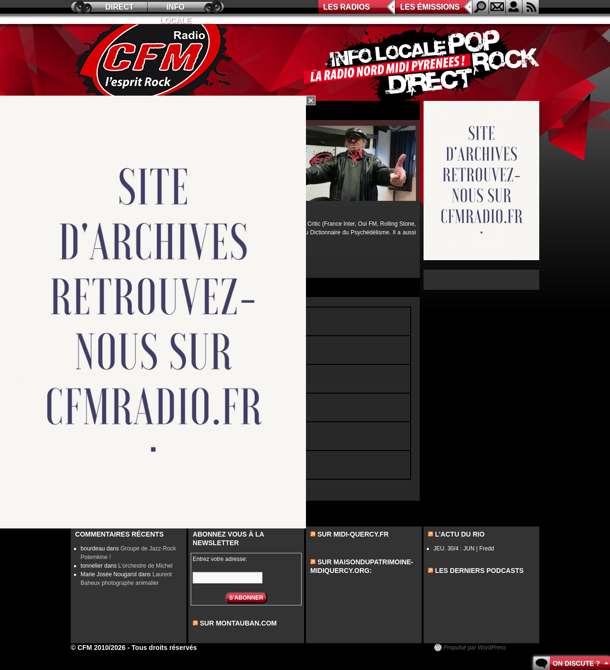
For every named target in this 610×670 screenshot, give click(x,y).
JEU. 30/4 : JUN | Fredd (464, 548)
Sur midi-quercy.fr (353, 534)
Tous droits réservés (164, 647)
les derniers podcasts (479, 570)
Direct (119, 7)
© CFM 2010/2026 (98, 647)
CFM (153, 62)
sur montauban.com (238, 623)
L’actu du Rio (460, 534)
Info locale (175, 8)
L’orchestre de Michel (145, 565)
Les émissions (429, 7)
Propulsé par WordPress (475, 647)
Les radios (346, 7)
